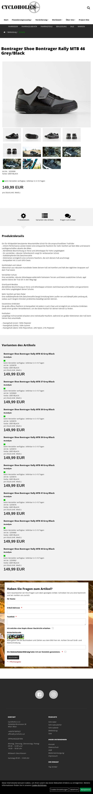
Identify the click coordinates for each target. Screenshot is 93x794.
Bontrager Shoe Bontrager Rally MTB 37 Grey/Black (29, 381)
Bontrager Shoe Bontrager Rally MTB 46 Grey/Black (43, 51)
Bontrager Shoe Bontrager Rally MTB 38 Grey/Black (29, 409)
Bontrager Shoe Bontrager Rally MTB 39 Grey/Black (29, 437)
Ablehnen (74, 789)
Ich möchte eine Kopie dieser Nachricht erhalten (28, 628)
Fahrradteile (47, 26)
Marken (81, 26)
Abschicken (13, 657)
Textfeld (10, 617)
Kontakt (51, 744)
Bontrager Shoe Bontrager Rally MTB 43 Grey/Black (29, 521)
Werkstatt (57, 20)
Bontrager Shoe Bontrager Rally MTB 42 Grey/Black (29, 353)
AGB (50, 750)
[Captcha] (46, 647)
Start (6, 20)
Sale (72, 26)
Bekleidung (61, 26)
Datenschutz (53, 747)
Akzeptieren (85, 789)
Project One (84, 20)
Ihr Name (11, 599)
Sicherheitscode (14, 632)
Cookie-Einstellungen (59, 789)
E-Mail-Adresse (13, 608)
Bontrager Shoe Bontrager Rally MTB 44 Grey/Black (29, 549)
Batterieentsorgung (56, 753)
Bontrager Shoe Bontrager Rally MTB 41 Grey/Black (29, 493)
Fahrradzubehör (29, 26)
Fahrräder (13, 26)
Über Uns (70, 20)
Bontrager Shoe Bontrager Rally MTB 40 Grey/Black (29, 465)
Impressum (53, 756)
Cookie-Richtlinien (39, 785)
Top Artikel (52, 767)
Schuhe (22, 32)
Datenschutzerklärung (20, 652)
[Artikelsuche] (88, 8)
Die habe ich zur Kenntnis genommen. (34, 652)
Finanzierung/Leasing (22, 20)
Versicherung (41, 20)
